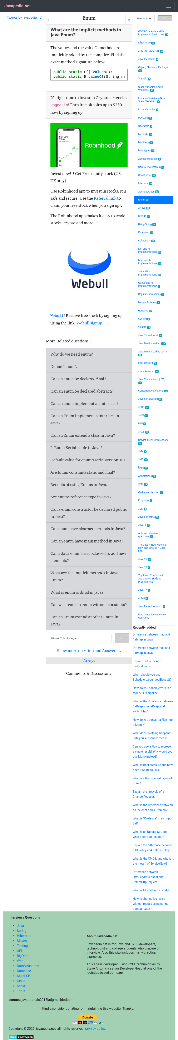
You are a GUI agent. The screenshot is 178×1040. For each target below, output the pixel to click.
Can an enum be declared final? (78, 378)
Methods (145, 134)
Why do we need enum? (71, 354)
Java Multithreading (151, 343)
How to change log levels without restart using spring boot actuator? (150, 903)
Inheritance (146, 42)
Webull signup (89, 322)
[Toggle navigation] (169, 6)
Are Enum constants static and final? (82, 472)
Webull (57, 316)
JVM (142, 508)
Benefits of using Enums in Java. (78, 484)
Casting (144, 318)
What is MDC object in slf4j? (151, 890)
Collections (146, 240)
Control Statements (151, 167)
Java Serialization (150, 399)
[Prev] (49, 19)
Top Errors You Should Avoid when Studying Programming (150, 578)
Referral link (105, 198)
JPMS (143, 598)
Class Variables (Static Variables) (150, 88)
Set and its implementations (149, 273)
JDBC (143, 407)
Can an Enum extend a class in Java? (82, 435)
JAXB (143, 431)
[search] (80, 638)
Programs (145, 500)
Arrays (89, 660)
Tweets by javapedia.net (25, 17)
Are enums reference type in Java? (81, 496)
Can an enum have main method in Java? (86, 541)
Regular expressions (151, 294)
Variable (144, 78)
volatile (144, 327)
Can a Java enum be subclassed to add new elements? (88, 557)
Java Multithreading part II (152, 353)
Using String (147, 224)
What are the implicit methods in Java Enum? (84, 576)
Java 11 (144, 559)
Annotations (147, 476)
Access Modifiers (149, 159)
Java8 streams (148, 517)
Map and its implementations (149, 262)
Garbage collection (150, 492)
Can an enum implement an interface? (84, 403)
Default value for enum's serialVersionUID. (88, 459)
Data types (146, 150)
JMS (143, 459)
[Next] (128, 19)
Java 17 (144, 590)
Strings (144, 216)
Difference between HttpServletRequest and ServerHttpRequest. (148, 877)
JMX (142, 451)
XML (143, 484)
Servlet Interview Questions (153, 442)
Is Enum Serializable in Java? (76, 447)
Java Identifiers (148, 59)
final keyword (147, 363)
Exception (145, 232)
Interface (145, 183)
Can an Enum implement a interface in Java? (84, 419)
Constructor (147, 175)
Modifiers (145, 142)
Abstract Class (148, 191)
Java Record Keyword (151, 606)
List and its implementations (149, 250)
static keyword (148, 371)
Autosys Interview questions (148, 535)
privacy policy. (95, 1029)
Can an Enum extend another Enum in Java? (84, 620)
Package (145, 117)
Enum (143, 199)
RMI (142, 423)
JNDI (143, 415)
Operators (145, 126)
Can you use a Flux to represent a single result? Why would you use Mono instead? (153, 751)
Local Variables (148, 109)
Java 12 (144, 567)
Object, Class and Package (153, 69)
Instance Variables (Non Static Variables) (151, 100)
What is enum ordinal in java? (77, 592)
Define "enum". (63, 366)
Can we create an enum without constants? (88, 604)
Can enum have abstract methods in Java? (87, 528)
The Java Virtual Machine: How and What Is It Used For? (152, 548)
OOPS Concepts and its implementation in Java (153, 33)
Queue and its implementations (149, 284)
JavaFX (144, 525)
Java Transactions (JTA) (151, 381)
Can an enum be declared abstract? (81, 391)
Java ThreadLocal (150, 335)
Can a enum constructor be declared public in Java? (88, 513)
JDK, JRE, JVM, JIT (150, 51)
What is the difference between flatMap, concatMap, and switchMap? (153, 706)
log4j (143, 467)
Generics (145, 310)
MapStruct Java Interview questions (152, 616)
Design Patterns (149, 302)
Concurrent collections (153, 390)
